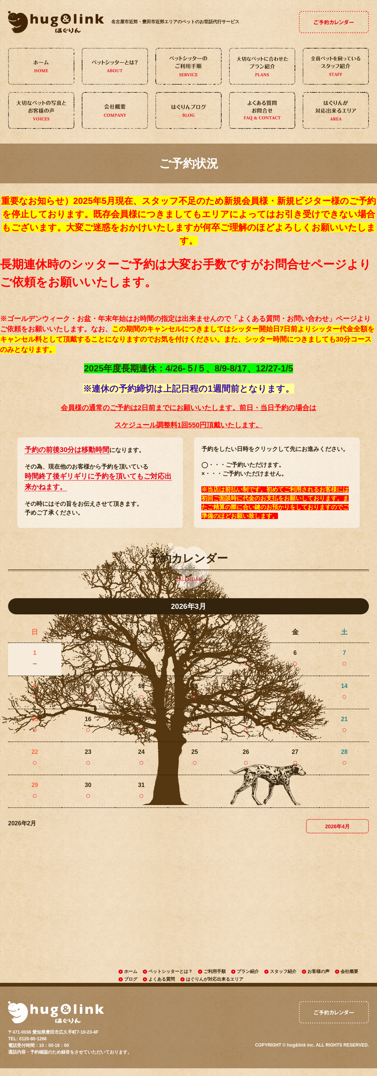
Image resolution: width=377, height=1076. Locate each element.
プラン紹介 (248, 972)
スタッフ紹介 (283, 972)
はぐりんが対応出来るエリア (214, 981)
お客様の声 (318, 972)
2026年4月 (337, 826)
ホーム (130, 972)
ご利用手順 (215, 972)
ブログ (130, 981)
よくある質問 (161, 981)
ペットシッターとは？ (170, 972)
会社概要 (349, 972)
